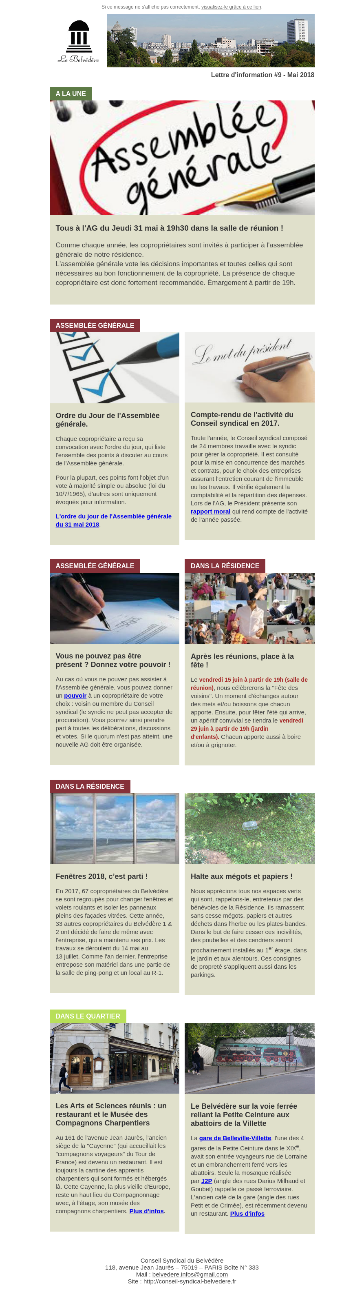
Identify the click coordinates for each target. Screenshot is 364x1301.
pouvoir (75, 695)
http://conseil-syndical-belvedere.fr (189, 1281)
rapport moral (211, 511)
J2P (206, 1180)
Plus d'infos (146, 1211)
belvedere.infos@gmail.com (190, 1274)
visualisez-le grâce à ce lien (231, 7)
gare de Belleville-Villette (235, 1137)
